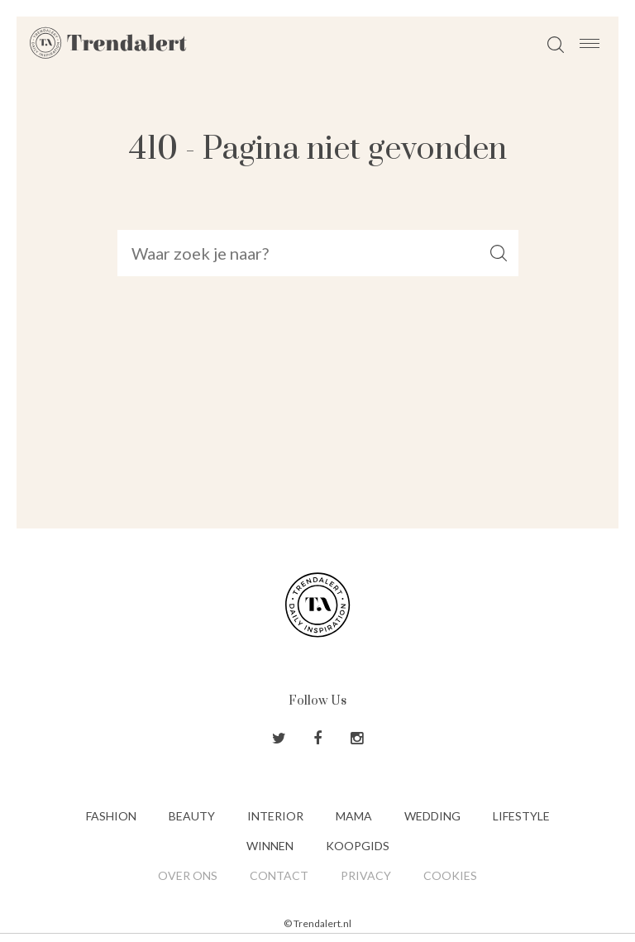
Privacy (366, 875)
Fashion (111, 816)
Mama (354, 816)
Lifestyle (521, 816)
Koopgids (357, 846)
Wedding (432, 816)
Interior (275, 816)
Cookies (450, 875)
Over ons (187, 875)
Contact (279, 875)
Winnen (270, 846)
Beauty (192, 816)
